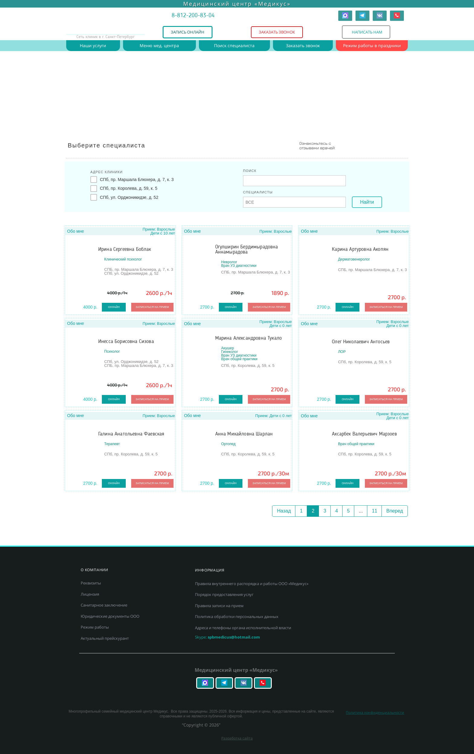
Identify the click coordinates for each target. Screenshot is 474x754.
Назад (284, 510)
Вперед (394, 510)
